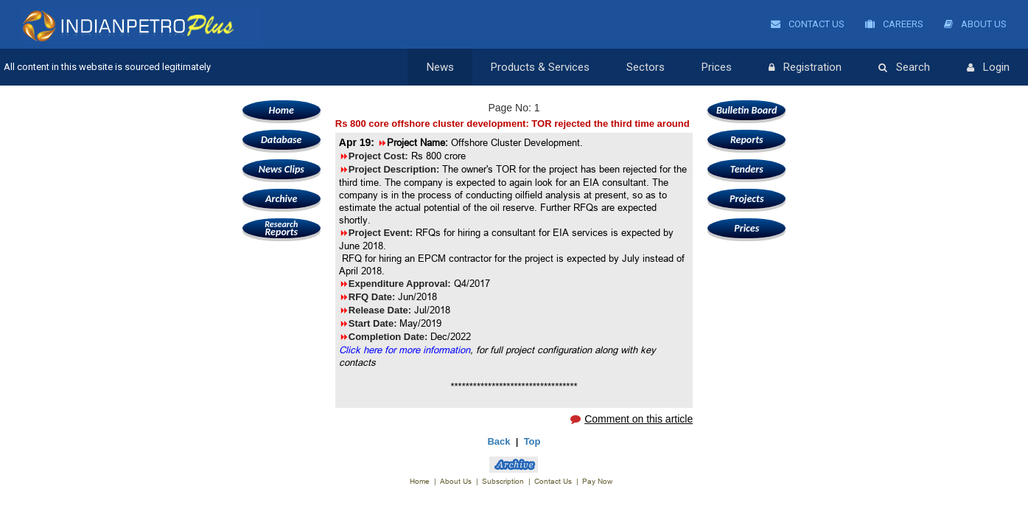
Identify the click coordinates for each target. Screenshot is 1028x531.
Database (281, 139)
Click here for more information (404, 349)
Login (988, 67)
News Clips (281, 169)
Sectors (645, 67)
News (440, 67)
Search (904, 67)
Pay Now (597, 481)
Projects (746, 198)
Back (498, 441)
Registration (805, 67)
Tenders (746, 169)
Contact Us (808, 24)
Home (281, 110)
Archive (281, 198)
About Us (975, 24)
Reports (281, 228)
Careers (894, 24)
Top (532, 441)
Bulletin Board (746, 110)
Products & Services (540, 67)
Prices (717, 67)
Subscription (503, 481)
